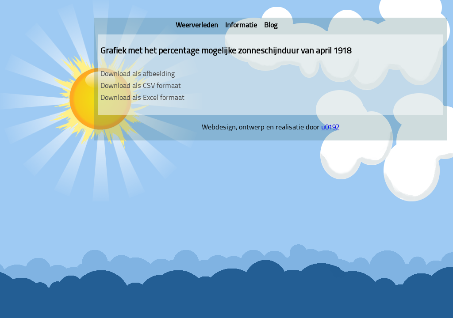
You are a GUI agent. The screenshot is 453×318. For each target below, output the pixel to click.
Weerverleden (197, 25)
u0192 (330, 127)
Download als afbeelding (137, 74)
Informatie (241, 25)
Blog (270, 25)
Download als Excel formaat (142, 98)
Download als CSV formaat (140, 86)
